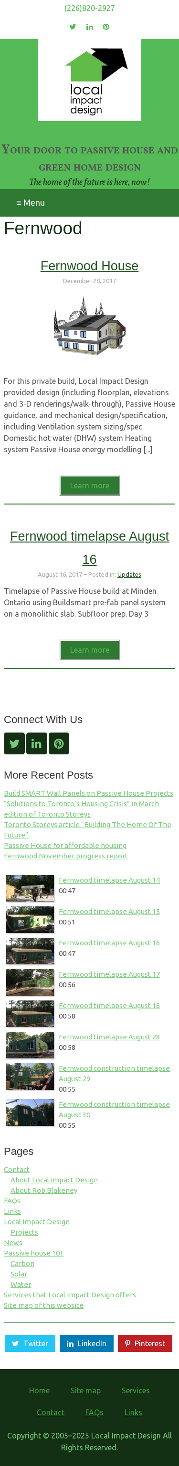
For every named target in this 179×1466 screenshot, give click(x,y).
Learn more (89, 485)
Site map (86, 1390)
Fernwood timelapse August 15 (109, 911)
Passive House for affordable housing (65, 845)
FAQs (12, 1201)
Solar (19, 1274)
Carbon (22, 1263)
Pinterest (144, 1343)
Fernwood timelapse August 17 (109, 974)
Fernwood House (90, 266)
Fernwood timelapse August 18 (109, 1005)
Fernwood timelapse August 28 (109, 1037)
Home (39, 1390)
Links (12, 1211)
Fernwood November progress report (66, 856)
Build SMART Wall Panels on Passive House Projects (88, 793)
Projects (24, 1232)
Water (21, 1284)
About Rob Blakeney (44, 1190)
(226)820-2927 (89, 8)
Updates (129, 574)
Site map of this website (44, 1305)
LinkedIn (85, 1343)
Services (136, 1390)
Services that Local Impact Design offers (70, 1295)
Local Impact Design (37, 1222)
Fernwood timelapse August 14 (109, 880)
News (13, 1242)
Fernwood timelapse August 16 (109, 943)
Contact (17, 1169)
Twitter (29, 1343)
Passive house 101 (33, 1253)
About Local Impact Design (54, 1180)
